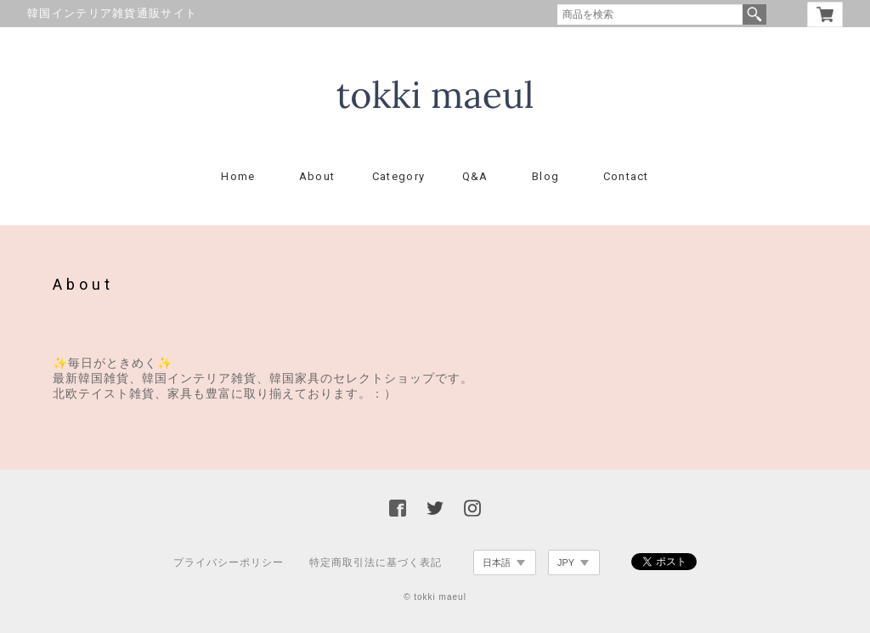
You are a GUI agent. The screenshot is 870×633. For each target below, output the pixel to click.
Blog (545, 176)
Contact (626, 176)
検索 (754, 14)
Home (238, 176)
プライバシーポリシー (228, 562)
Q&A (475, 176)
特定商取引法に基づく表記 (375, 562)
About (317, 176)
